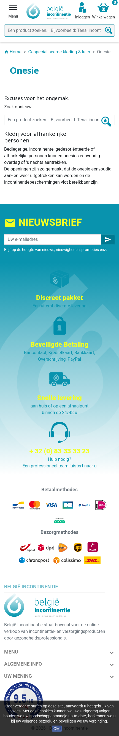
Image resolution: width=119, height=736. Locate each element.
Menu (11, 652)
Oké (57, 728)
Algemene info (23, 664)
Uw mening (18, 676)
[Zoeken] (59, 30)
